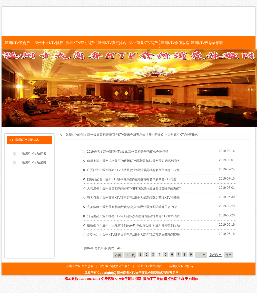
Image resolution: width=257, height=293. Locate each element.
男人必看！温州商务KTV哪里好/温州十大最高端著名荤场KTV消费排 (133, 198)
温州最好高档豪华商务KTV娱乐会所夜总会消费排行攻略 (125, 135)
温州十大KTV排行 (49, 43)
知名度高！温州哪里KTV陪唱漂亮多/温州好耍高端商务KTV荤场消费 (133, 216)
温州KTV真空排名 (112, 43)
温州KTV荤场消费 (34, 162)
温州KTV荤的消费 (80, 43)
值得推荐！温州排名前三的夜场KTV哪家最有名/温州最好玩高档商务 (133, 161)
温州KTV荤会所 (17, 43)
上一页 (130, 255)
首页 (118, 255)
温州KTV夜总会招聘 (206, 43)
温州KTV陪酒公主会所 (115, 266)
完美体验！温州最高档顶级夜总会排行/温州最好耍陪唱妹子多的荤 (132, 207)
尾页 (228, 255)
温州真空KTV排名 (181, 266)
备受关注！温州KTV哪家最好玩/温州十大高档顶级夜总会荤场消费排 (133, 234)
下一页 (201, 255)
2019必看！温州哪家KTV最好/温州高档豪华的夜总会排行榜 (127, 151)
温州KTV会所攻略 (175, 43)
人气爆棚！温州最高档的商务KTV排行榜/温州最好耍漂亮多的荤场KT (134, 188)
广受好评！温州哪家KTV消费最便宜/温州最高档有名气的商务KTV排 (133, 170)
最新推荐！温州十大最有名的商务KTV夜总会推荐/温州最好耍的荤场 (133, 225)
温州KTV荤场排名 (34, 153)
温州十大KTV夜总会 (79, 266)
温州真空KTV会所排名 (182, 135)
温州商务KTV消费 (143, 43)
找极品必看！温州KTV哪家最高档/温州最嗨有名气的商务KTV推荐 (132, 179)
